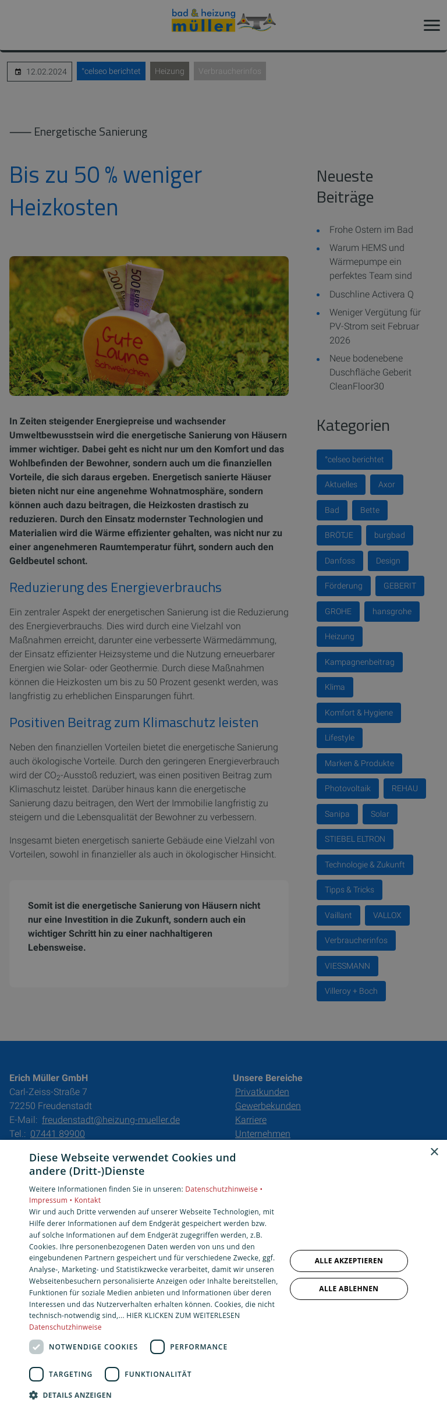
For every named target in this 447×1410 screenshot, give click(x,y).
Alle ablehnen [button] (348, 1289)
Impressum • (51, 1200)
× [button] (434, 1152)
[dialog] (223, 1275)
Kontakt (87, 1200)
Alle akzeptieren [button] (349, 1261)
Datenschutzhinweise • (223, 1189)
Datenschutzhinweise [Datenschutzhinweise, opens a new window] (65, 1327)
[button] (153, 1394)
